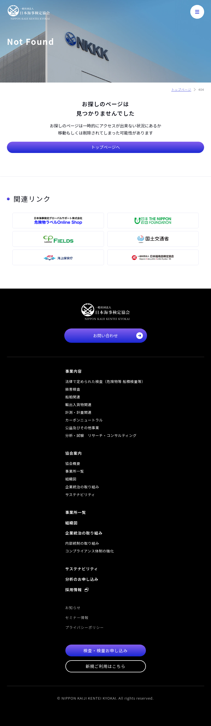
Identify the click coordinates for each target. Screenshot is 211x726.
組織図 (71, 478)
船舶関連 (73, 396)
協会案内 (73, 453)
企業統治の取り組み (82, 486)
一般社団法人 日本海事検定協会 (28, 12)
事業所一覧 (74, 471)
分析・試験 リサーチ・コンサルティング (101, 435)
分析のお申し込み (81, 579)
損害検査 (73, 389)
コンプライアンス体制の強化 (89, 551)
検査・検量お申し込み (105, 650)
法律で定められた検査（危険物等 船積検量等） (105, 381)
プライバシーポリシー (84, 627)
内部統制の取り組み (82, 543)
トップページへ (105, 147)
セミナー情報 (77, 617)
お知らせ (73, 607)
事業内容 (73, 371)
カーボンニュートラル (84, 420)
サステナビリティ (80, 494)
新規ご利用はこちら (105, 666)
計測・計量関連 (78, 412)
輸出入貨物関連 (78, 404)
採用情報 (77, 589)
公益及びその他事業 (82, 427)
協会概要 (73, 463)
